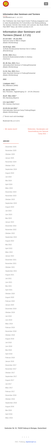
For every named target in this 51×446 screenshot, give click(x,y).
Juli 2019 (8, 316)
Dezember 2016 (10, 395)
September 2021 (11, 271)
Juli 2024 (8, 177)
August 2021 (9, 275)
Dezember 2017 (10, 365)
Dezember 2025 (10, 147)
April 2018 (8, 354)
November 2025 (10, 150)
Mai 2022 (8, 244)
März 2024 (9, 188)
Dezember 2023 (10, 192)
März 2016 (9, 418)
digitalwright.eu (31, 442)
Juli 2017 (8, 384)
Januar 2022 (9, 256)
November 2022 (10, 229)
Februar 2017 (10, 391)
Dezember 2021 (10, 260)
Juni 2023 (8, 214)
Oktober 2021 (10, 267)
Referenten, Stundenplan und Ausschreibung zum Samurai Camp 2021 (38, 131)
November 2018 (10, 331)
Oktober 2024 (10, 165)
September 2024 (11, 169)
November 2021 (10, 263)
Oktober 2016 (10, 399)
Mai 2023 (8, 218)
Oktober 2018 (10, 335)
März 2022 (9, 252)
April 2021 (8, 290)
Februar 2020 (10, 301)
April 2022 (8, 248)
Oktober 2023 (10, 199)
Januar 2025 (9, 158)
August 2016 (9, 406)
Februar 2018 (10, 357)
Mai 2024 (8, 180)
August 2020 (9, 297)
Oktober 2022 (10, 233)
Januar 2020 (9, 305)
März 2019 (9, 324)
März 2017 (9, 388)
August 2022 (9, 241)
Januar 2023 (9, 222)
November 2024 (10, 162)
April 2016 (8, 414)
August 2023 (9, 207)
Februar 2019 (10, 327)
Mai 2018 (8, 350)
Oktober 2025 (10, 154)
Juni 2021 (8, 282)
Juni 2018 (8, 346)
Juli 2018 (8, 342)
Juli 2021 (8, 278)
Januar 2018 (9, 361)
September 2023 (11, 203)
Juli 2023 (8, 211)
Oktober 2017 (10, 372)
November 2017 (10, 369)
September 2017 (11, 376)
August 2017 (9, 380)
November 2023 (10, 195)
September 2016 (11, 403)
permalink (16, 121)
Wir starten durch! (10, 129)
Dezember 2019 (10, 308)
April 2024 (8, 184)
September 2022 (11, 237)
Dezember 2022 (10, 226)
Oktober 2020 (10, 293)
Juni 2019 (8, 320)
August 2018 (9, 339)
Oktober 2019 (10, 312)
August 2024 (9, 173)
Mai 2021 (8, 286)
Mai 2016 (8, 410)
